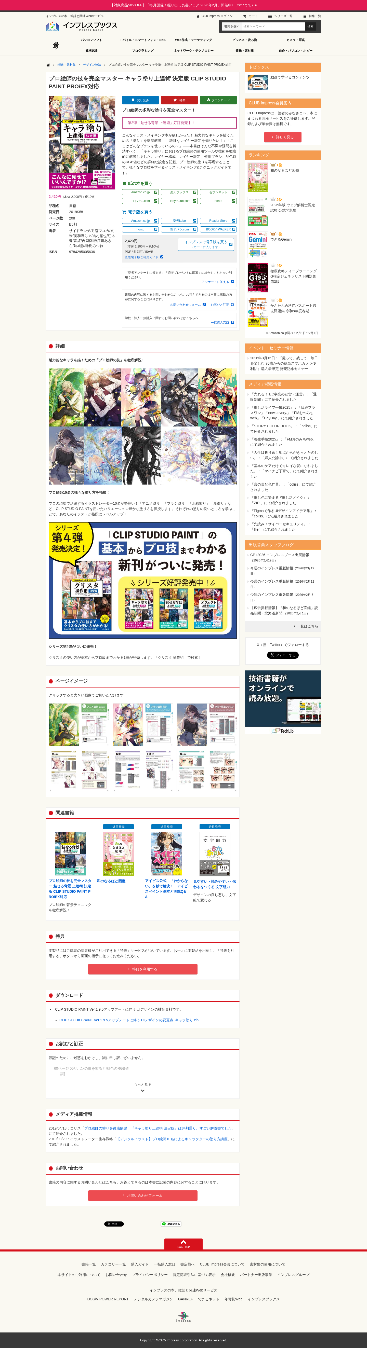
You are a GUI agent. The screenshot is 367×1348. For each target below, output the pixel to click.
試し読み (143, 100)
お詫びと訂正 (220, 305)
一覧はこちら (307, 626)
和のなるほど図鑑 (111, 881)
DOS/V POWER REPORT (107, 1299)
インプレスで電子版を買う (206, 244)
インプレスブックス (264, 1299)
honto (218, 201)
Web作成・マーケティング (193, 40)
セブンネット (218, 192)
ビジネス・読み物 (244, 40)
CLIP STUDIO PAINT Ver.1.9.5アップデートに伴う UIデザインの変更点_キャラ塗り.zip (129, 1020)
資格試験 (91, 50)
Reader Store (218, 221)
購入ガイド (140, 1264)
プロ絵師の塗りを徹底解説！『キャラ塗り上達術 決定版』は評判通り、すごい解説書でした (158, 1128)
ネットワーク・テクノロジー (194, 50)
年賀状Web (234, 1299)
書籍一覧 (89, 1264)
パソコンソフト (91, 40)
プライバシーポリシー (150, 1275)
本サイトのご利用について (79, 1275)
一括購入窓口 (220, 322)
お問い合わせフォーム (185, 305)
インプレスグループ (293, 1275)
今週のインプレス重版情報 (271, 568)
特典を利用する (144, 969)
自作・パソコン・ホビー (295, 50)
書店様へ (187, 1264)
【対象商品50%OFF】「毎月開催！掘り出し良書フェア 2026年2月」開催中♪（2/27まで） (183, 5)
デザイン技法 (92, 64)
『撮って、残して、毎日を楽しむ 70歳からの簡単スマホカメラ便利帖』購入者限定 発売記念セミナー (284, 363)
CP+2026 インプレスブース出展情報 (279, 555)
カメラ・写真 (295, 40)
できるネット (208, 1299)
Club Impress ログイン (217, 16)
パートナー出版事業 (256, 1275)
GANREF (185, 1299)
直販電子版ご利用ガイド (142, 257)
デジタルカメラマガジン (153, 1299)
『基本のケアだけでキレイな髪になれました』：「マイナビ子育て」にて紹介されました (284, 471)
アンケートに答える (215, 282)
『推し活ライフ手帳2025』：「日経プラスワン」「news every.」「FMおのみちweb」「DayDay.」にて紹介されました (282, 412)
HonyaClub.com (179, 201)
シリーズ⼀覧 (283, 16)
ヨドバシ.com (140, 201)
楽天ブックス (179, 192)
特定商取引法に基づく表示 (194, 1275)
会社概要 (228, 1275)
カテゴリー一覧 (113, 1264)
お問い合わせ (116, 1275)
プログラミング (142, 50)
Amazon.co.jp (140, 192)
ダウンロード (221, 100)
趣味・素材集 (244, 50)
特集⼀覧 (315, 16)
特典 (182, 100)
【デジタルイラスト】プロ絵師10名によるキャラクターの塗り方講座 (172, 1139)
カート (253, 16)
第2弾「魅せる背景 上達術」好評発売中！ (161, 123)
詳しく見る (285, 137)
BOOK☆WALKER (218, 229)
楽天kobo (179, 221)
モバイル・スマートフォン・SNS (143, 40)
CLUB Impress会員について (222, 1264)
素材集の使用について (267, 1264)
